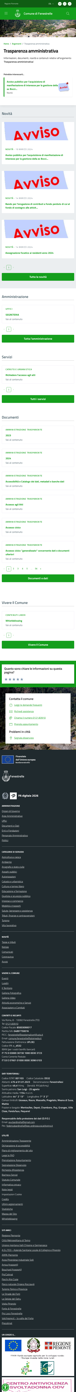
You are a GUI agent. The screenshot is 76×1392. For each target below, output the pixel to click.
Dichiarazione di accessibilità (16, 1145)
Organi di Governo (11, 811)
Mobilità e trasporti (11, 906)
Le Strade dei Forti (11, 1294)
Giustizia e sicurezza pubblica (16, 896)
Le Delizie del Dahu (11, 1299)
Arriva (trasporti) (10, 1264)
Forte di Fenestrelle (11, 1308)
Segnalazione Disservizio (14, 1165)
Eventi (5, 978)
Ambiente (7, 862)
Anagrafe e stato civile (13, 867)
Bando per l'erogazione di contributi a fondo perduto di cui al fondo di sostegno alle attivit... (37, 205)
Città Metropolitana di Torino (16, 1240)
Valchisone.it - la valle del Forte (18, 1318)
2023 (8, 435)
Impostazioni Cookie (12, 1194)
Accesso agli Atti (14, 504)
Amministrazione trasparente (24, 429)
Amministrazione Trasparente (16, 1141)
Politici (5, 840)
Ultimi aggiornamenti (12, 1204)
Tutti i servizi (38, 399)
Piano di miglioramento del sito (17, 1150)
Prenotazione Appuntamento (16, 1160)
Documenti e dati (38, 578)
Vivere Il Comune (38, 645)
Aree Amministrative (12, 816)
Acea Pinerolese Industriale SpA (18, 1260)
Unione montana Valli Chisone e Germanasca (24, 1245)
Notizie (5, 947)
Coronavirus (8, 957)
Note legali (7, 1189)
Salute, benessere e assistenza (17, 911)
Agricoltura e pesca (11, 857)
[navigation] (6, 13)
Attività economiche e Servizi (16, 1003)
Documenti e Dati (10, 826)
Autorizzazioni (9, 876)
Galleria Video (8, 998)
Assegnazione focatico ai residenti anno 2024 (29, 253)
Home (6, 43)
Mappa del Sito (9, 1214)
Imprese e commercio (12, 901)
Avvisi (5, 961)
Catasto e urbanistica (19, 369)
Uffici (9, 308)
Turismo (5, 920)
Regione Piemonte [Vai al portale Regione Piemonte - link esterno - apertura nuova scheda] (11, 3)
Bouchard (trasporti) (12, 1269)
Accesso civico (13, 527)
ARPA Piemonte (10, 1255)
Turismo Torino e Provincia (14, 1289)
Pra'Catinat (7, 1274)
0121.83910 (12, 1024)
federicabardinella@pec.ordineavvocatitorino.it (29, 1126)
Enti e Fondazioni (10, 830)
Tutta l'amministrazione (38, 339)
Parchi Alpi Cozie (10, 1279)
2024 (8, 458)
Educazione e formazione (14, 891)
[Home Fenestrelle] (31, 13)
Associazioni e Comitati (13, 1007)
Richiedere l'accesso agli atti (20, 375)
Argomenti (16, 43)
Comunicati (7, 952)
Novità (9, 149)
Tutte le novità (38, 277)
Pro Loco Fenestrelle (12, 1313)
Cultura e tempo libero (13, 886)
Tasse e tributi (9, 942)
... (31, 568)
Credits (5, 1199)
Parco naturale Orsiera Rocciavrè (18, 1284)
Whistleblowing (14, 621)
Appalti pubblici (9, 872)
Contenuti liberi (16, 615)
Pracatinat (7, 1323)
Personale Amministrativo (15, 835)
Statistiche (7, 1209)
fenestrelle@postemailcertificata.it (25, 1034)
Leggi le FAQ (8, 1155)
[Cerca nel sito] (67, 13)
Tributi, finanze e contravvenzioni (18, 915)
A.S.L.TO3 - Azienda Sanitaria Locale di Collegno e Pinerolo (31, 1250)
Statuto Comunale (11, 1180)
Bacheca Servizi (10, 1175)
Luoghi (5, 983)
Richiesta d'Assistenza (13, 1170)
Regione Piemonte (11, 1235)
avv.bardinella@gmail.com (21, 1122)
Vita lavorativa (9, 925)
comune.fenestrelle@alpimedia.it (25, 1038)
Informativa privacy (11, 1184)
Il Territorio (7, 988)
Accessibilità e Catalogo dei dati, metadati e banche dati (35, 481)
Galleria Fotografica (11, 993)
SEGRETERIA (12, 315)
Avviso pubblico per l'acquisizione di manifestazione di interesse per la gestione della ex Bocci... (32, 85)
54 (36, 568)
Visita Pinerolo (9, 1303)
